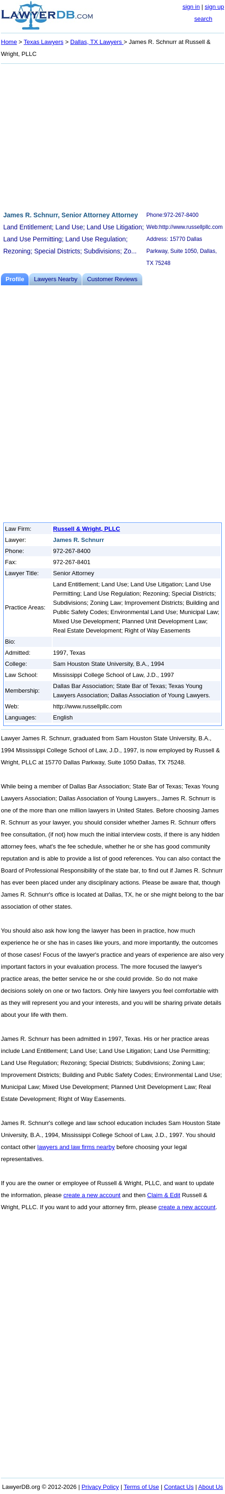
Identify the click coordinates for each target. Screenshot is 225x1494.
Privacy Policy (100, 1486)
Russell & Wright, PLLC (86, 528)
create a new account (92, 1195)
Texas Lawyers (43, 41)
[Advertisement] (112, 136)
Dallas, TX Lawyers (96, 41)
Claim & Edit (164, 1195)
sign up (214, 6)
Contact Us (179, 1486)
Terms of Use (141, 1486)
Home (9, 41)
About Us (210, 1486)
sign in (191, 6)
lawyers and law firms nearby (76, 1147)
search (203, 18)
